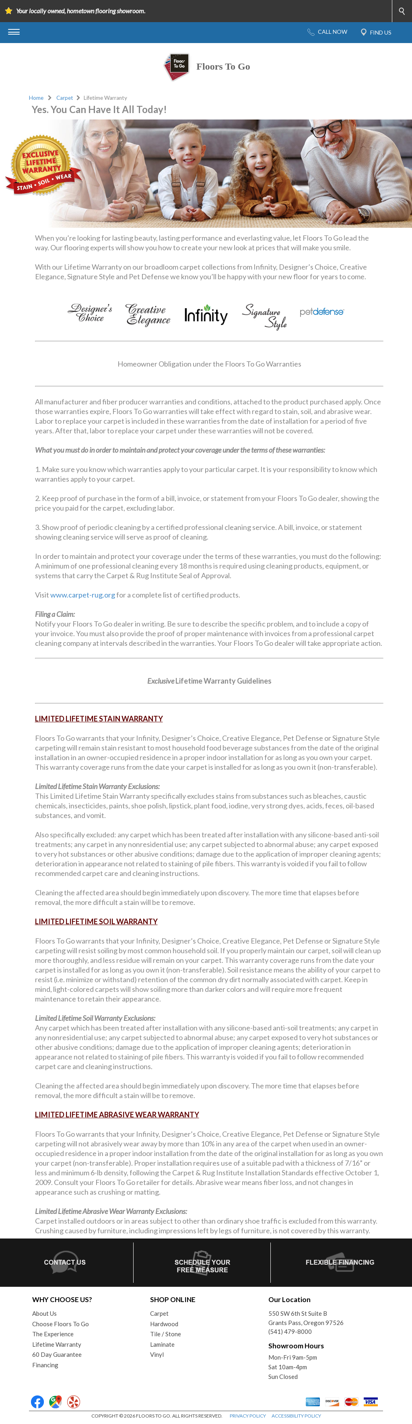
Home (36, 98)
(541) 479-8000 (290, 1331)
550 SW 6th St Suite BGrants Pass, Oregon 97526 (306, 1318)
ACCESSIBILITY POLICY (296, 1416)
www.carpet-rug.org (82, 594)
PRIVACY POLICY (248, 1416)
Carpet (64, 98)
